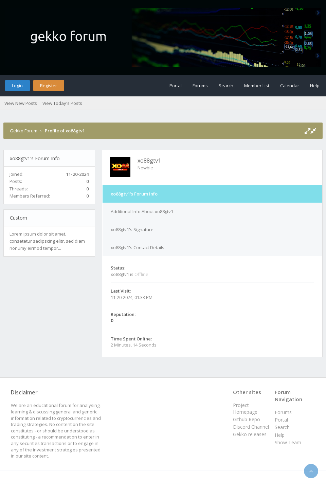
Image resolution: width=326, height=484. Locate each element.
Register (48, 85)
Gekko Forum (23, 131)
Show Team (288, 442)
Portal (175, 85)
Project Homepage (245, 408)
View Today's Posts (62, 103)
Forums (200, 85)
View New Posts (20, 103)
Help (315, 85)
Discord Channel (251, 427)
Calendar (289, 85)
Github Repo (246, 419)
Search (226, 85)
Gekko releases (250, 434)
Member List (256, 85)
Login (17, 85)
